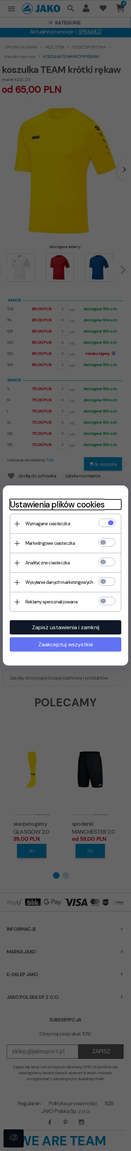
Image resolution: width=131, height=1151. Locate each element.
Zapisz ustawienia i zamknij (65, 627)
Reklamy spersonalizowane (51, 602)
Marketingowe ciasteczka (50, 543)
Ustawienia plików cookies (57, 504)
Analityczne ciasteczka (47, 563)
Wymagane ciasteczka (47, 524)
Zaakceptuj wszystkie (65, 644)
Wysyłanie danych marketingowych (59, 582)
